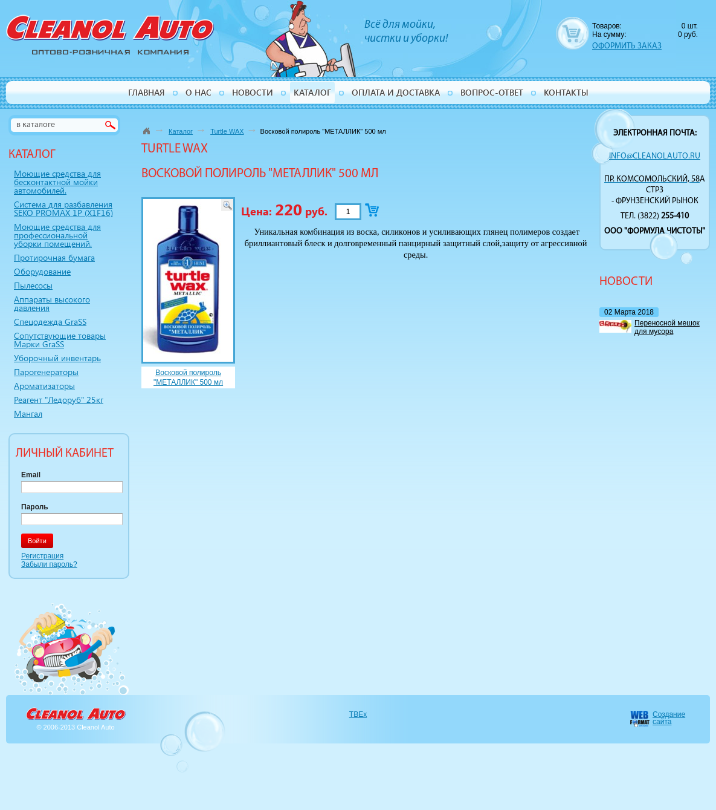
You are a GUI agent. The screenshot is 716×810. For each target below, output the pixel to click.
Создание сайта (669, 718)
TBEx (358, 714)
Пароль (34, 507)
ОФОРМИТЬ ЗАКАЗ (627, 46)
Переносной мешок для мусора (667, 327)
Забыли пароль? (49, 564)
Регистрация (42, 556)
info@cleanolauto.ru (654, 156)
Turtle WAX (227, 131)
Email (30, 475)
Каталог (181, 131)
